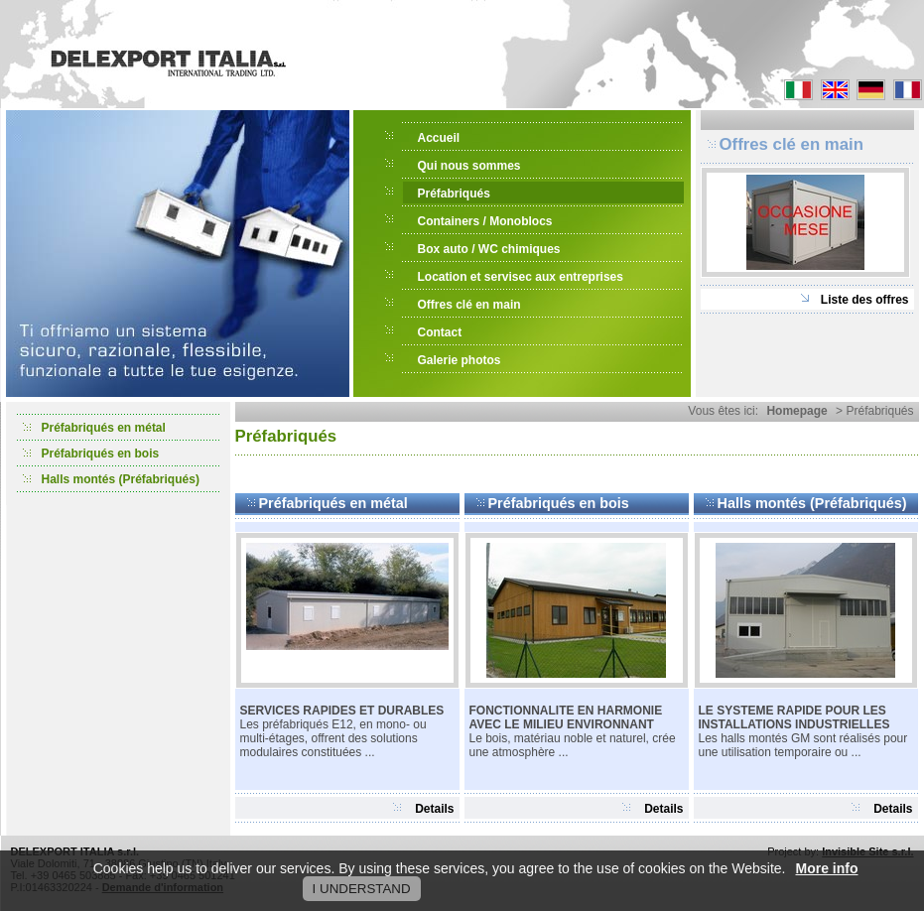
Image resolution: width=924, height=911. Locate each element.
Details (434, 809)
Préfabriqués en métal (104, 428)
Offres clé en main (469, 305)
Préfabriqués (454, 193)
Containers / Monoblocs (485, 221)
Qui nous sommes (469, 166)
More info (827, 868)
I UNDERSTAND (362, 888)
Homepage (796, 411)
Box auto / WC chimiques (489, 249)
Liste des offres (865, 300)
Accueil (439, 138)
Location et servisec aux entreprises (520, 277)
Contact (440, 332)
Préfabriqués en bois (101, 453)
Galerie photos (459, 360)
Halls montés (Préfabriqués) (120, 479)
